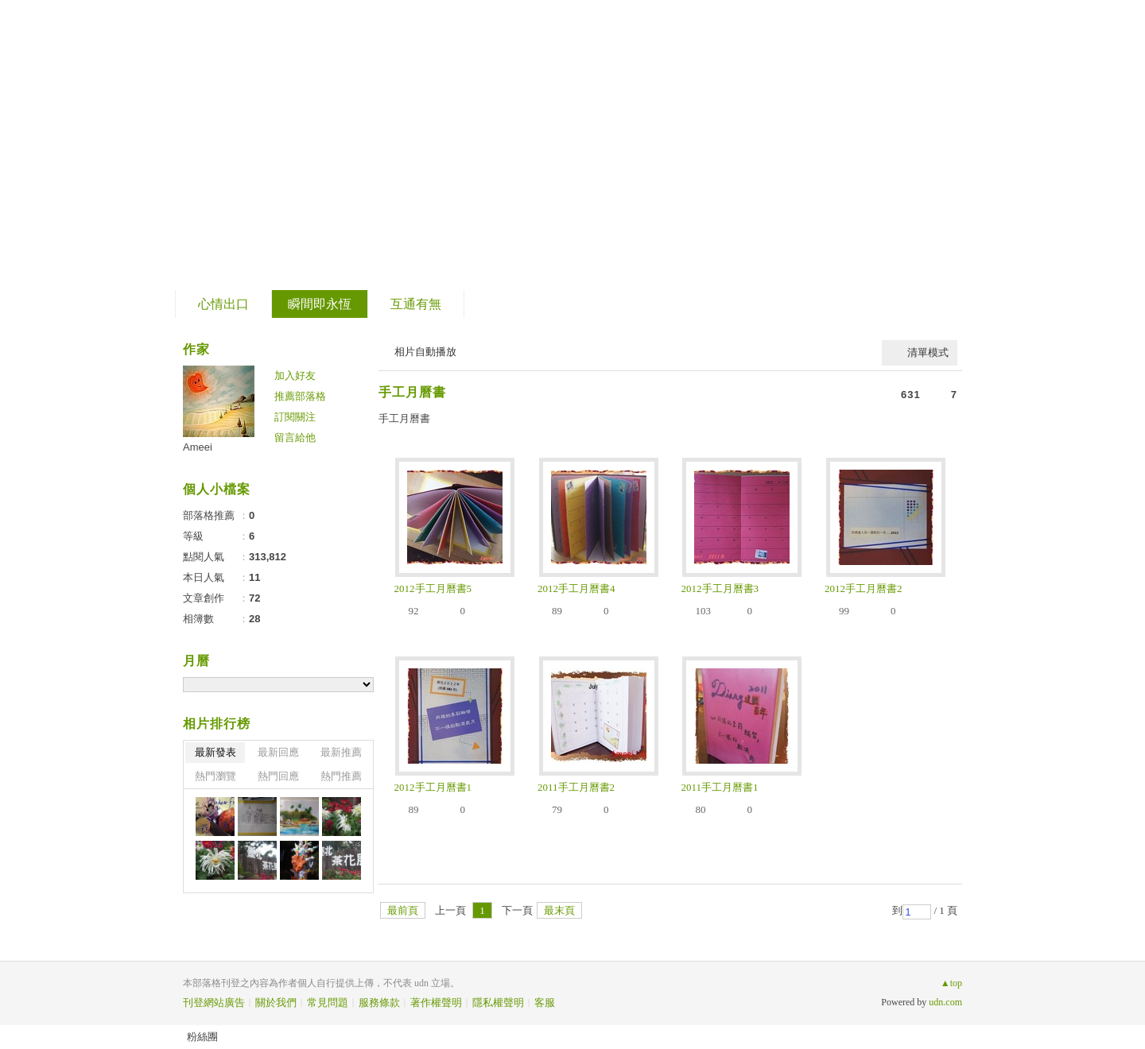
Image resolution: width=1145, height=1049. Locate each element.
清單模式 (928, 352)
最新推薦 (341, 752)
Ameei (197, 447)
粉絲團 (202, 1037)
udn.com (945, 1002)
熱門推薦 (341, 776)
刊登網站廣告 (214, 1002)
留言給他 (295, 437)
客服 (544, 1002)
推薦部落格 (300, 396)
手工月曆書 (412, 392)
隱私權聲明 (498, 1002)
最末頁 (559, 910)
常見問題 (327, 1002)
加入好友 (295, 375)
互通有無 (415, 304)
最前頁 (402, 910)
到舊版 (292, 146)
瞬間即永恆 (319, 304)
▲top (951, 983)
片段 (224, 139)
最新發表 (215, 752)
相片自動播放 (425, 352)
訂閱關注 (295, 417)
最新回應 (278, 752)
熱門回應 (278, 776)
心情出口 (223, 304)
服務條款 (379, 1002)
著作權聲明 (436, 1002)
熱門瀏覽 (215, 776)
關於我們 (276, 1002)
